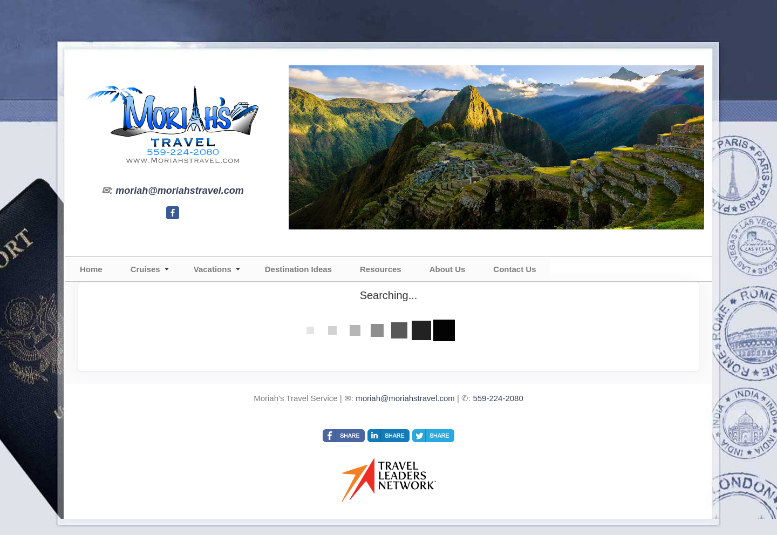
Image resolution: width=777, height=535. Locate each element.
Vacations (212, 269)
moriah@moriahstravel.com (179, 190)
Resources (380, 269)
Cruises (145, 269)
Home (91, 269)
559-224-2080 (498, 398)
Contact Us (514, 269)
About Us (448, 269)
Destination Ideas (298, 269)
